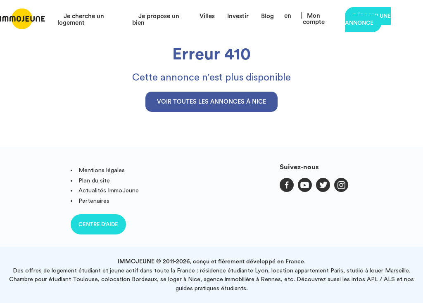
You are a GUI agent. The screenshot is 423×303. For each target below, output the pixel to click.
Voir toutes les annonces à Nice (211, 102)
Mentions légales (101, 170)
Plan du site (94, 181)
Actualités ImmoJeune (108, 190)
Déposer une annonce (368, 19)
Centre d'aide (98, 224)
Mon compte (314, 19)
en (287, 16)
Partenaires (93, 201)
